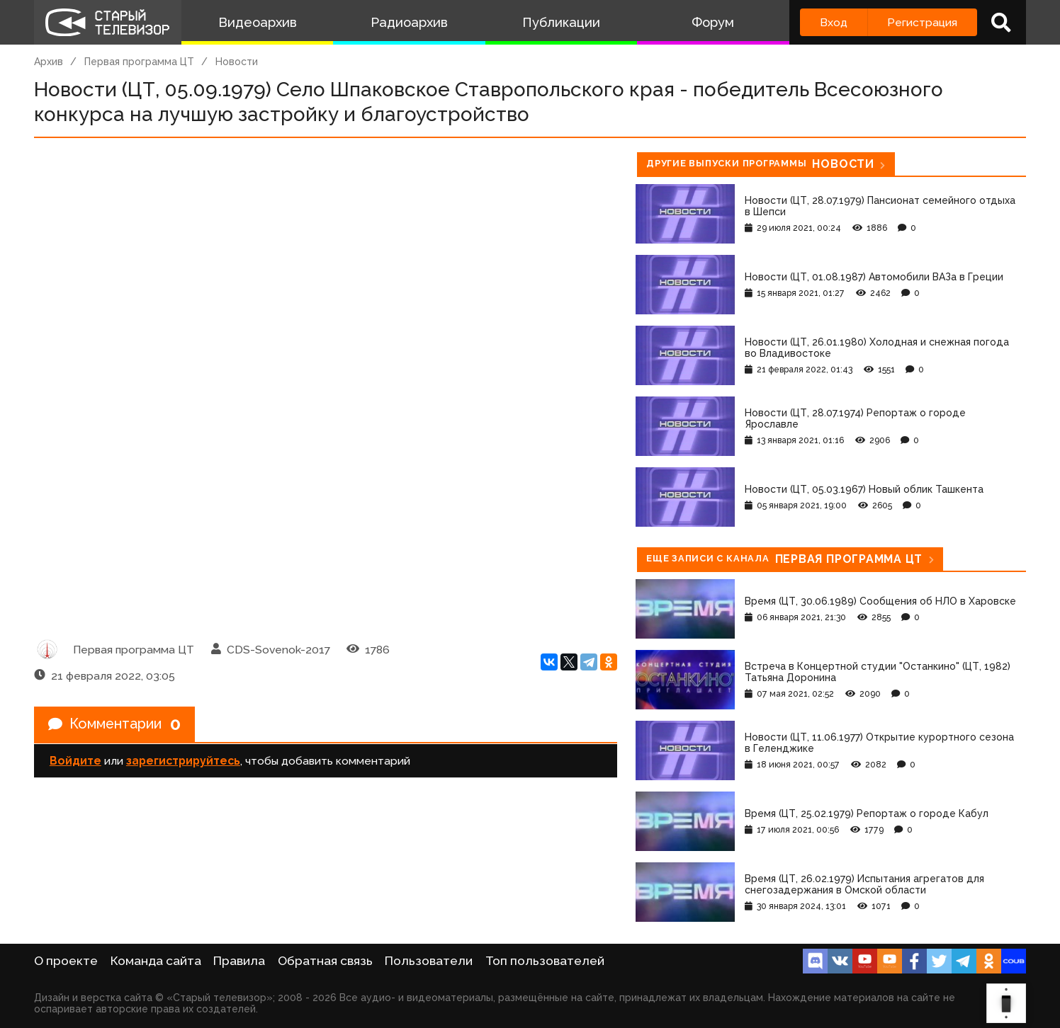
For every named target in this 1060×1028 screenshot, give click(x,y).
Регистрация (922, 22)
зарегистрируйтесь (183, 760)
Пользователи (429, 961)
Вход (833, 22)
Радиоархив (409, 22)
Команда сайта (156, 961)
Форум (713, 22)
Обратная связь (325, 961)
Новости (236, 61)
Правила (239, 961)
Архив (48, 61)
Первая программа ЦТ (139, 61)
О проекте (66, 961)
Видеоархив (257, 22)
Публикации (561, 22)
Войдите (75, 760)
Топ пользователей (544, 961)
